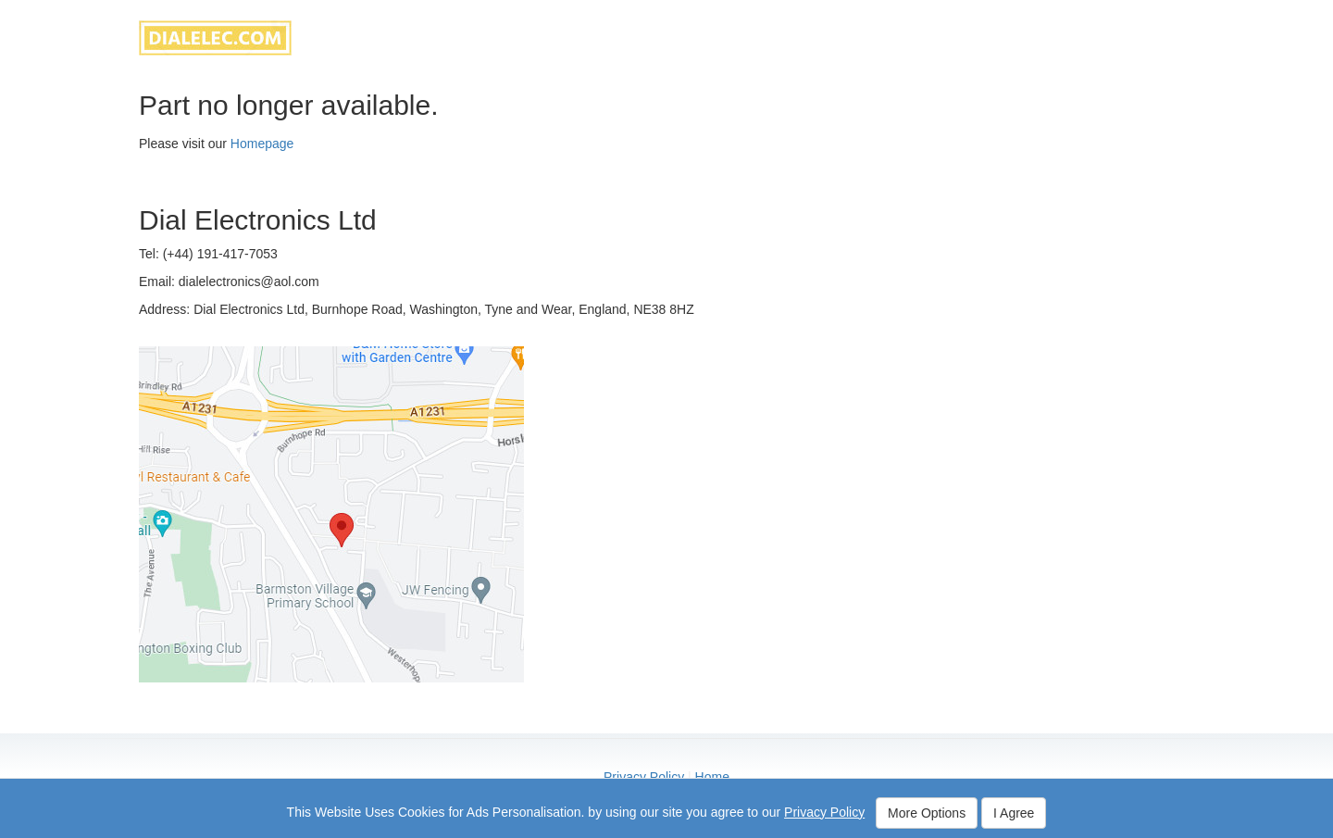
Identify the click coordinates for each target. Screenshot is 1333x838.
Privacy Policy (644, 776)
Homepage (262, 143)
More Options (926, 813)
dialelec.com (215, 38)
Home (712, 776)
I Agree (1013, 813)
